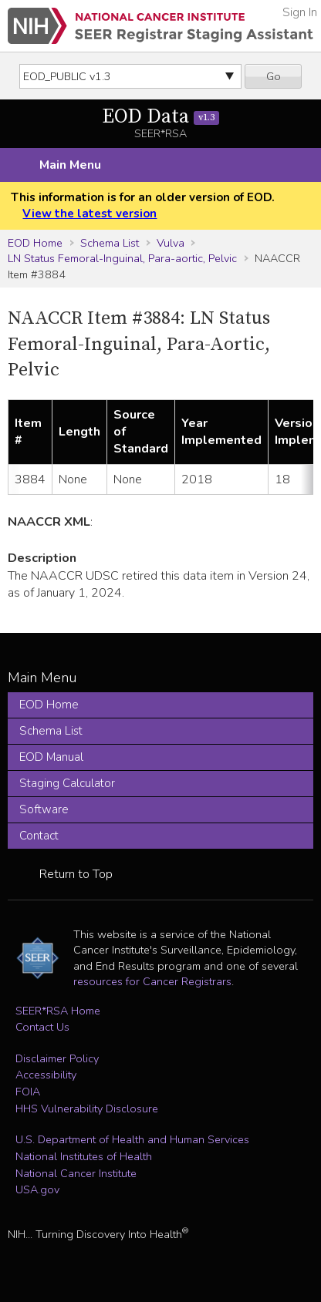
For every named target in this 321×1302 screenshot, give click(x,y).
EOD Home (35, 243)
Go (273, 76)
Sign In (299, 12)
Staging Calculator (67, 783)
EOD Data (161, 117)
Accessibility (45, 1074)
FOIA (27, 1091)
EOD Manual (51, 757)
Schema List (109, 243)
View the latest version (89, 213)
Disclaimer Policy (57, 1058)
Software (44, 809)
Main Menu (70, 164)
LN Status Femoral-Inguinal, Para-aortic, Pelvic (122, 258)
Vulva (170, 243)
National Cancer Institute (76, 1173)
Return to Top (76, 874)
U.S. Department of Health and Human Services (132, 1139)
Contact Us (42, 1027)
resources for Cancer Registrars (152, 981)
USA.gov (37, 1189)
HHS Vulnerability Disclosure (86, 1108)
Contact (39, 835)
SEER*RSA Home (57, 1010)
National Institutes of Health (83, 1156)
